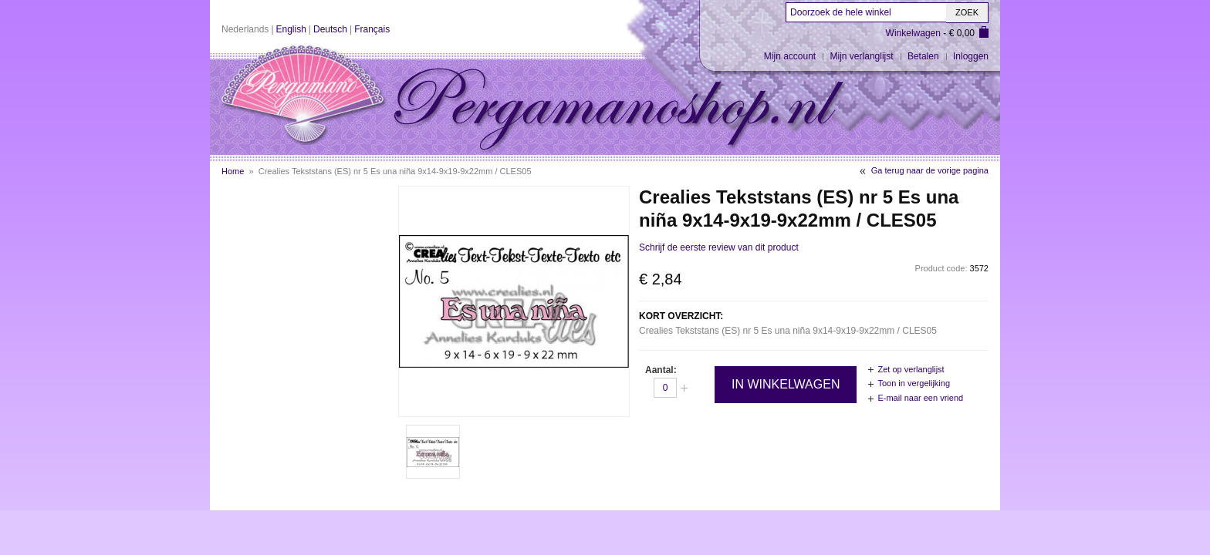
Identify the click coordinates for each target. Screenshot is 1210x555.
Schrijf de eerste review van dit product (719, 247)
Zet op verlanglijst (910, 369)
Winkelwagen (913, 33)
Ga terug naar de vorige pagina (930, 170)
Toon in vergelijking (913, 383)
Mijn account (790, 56)
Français (372, 29)
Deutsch (330, 29)
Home (232, 171)
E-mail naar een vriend (920, 397)
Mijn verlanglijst (862, 56)
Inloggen (971, 56)
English (291, 29)
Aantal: (661, 370)
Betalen (923, 56)
